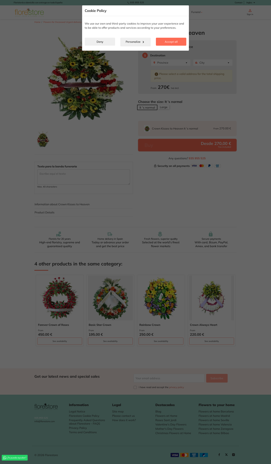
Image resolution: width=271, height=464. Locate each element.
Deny (100, 41)
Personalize (135, 42)
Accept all (171, 41)
